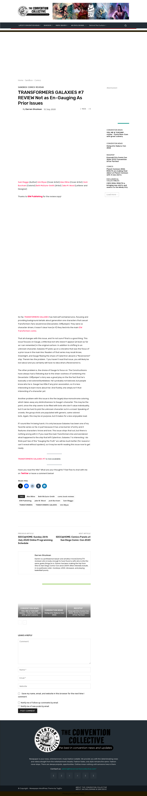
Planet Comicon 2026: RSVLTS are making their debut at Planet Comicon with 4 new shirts (117, 172)
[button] (125, 25)
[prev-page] (20, 622)
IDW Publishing (35, 196)
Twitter (25, 473)
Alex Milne (65, 182)
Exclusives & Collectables (113, 180)
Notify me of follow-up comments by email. (39, 703)
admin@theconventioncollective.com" (79, 769)
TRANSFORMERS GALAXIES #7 (31, 459)
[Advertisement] (73, 53)
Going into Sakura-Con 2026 (54, 614)
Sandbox (29, 80)
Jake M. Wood (68, 185)
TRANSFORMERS (26, 505)
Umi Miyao (42, 182)
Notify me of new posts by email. (35, 706)
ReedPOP (78, 608)
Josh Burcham (54, 500)
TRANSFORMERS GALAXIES (36, 317)
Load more (112, 194)
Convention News (29, 608)
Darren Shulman (34, 109)
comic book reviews (66, 496)
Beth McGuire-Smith (45, 185)
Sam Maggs (23, 182)
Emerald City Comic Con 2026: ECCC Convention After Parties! (78, 613)
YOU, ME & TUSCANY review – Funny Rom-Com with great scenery (30, 613)
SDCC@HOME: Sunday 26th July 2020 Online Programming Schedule (35, 540)
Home (20, 80)
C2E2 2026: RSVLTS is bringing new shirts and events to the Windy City (117, 185)
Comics (38, 80)
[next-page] (25, 622)
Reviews (40, 87)
